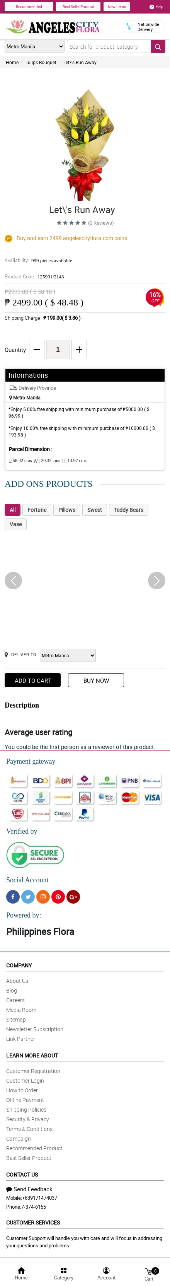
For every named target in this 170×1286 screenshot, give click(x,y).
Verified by (21, 831)
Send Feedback (29, 1189)
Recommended (29, 6)
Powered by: (23, 915)
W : (47, 461)
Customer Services (33, 1222)
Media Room (21, 1009)
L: (20, 461)
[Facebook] (13, 897)
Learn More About (32, 1055)
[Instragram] (43, 897)
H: (74, 461)
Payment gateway (30, 761)
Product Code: (34, 276)
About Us (17, 980)
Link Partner (20, 1038)
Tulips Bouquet (41, 62)
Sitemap (16, 1019)
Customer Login (25, 1080)
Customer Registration (33, 1071)
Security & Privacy (27, 1119)
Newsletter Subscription (34, 1029)
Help (156, 6)
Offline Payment (25, 1100)
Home (12, 62)
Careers (15, 1000)
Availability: (38, 260)
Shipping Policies (26, 1109)
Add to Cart (33, 680)
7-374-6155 (33, 1206)
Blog (11, 990)
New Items (117, 6)
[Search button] (158, 46)
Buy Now (96, 680)
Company (19, 965)
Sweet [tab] (94, 509)
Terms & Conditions (29, 1128)
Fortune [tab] (36, 509)
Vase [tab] (16, 524)
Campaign (18, 1138)
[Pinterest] (58, 897)
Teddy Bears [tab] (128, 509)
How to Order (22, 1090)
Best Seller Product (78, 6)
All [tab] (12, 509)
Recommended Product (34, 1148)
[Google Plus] (73, 897)
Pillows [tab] (66, 509)
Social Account (27, 880)
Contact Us (22, 1174)
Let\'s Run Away (80, 62)
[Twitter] (28, 897)
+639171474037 (39, 1197)
